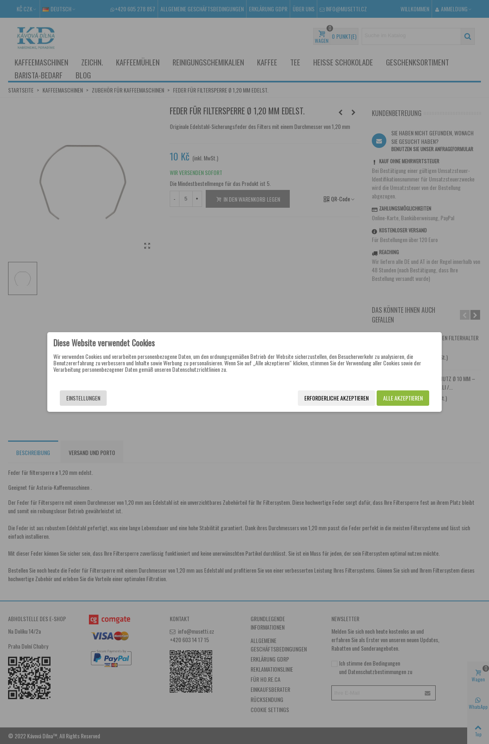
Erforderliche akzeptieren (336, 398)
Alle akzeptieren (403, 398)
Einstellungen (83, 398)
